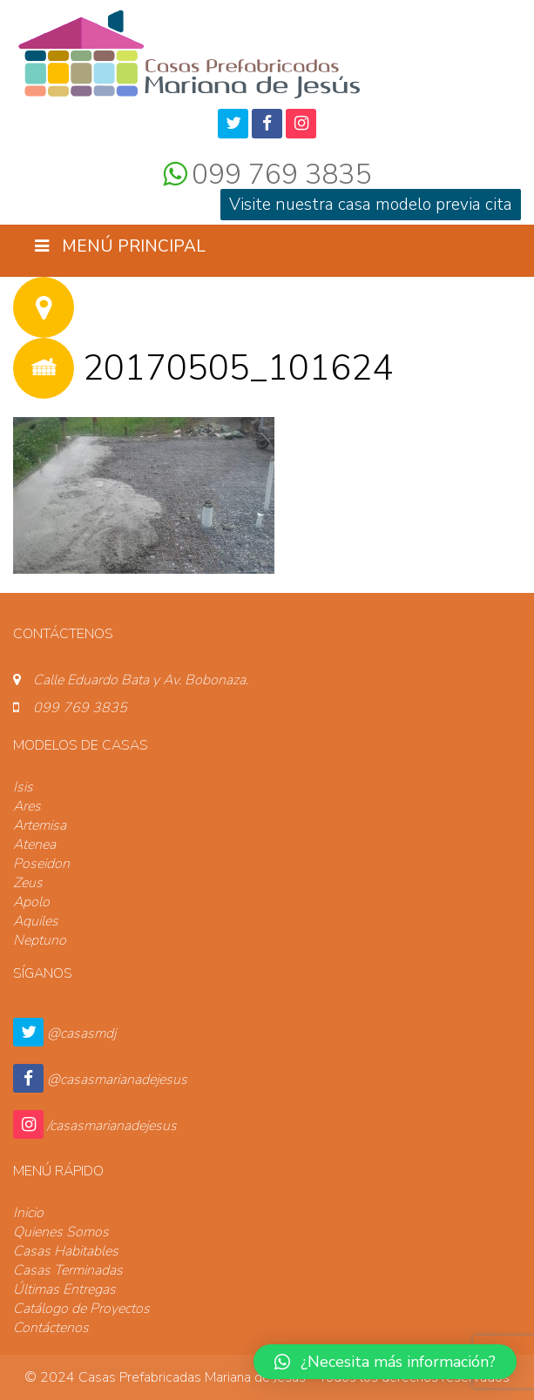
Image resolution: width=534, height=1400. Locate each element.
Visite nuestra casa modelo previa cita (370, 204)
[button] (385, 1361)
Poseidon (41, 863)
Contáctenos (51, 1327)
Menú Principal (120, 246)
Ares (27, 806)
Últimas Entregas (64, 1289)
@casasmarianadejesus (117, 1079)
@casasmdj (81, 1033)
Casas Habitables (65, 1251)
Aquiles (35, 921)
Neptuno (39, 940)
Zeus (28, 882)
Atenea (34, 844)
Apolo (31, 902)
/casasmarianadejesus (112, 1125)
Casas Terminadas (68, 1270)
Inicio (28, 1212)
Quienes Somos (61, 1232)
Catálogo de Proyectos (81, 1308)
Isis (23, 787)
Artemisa (39, 825)
